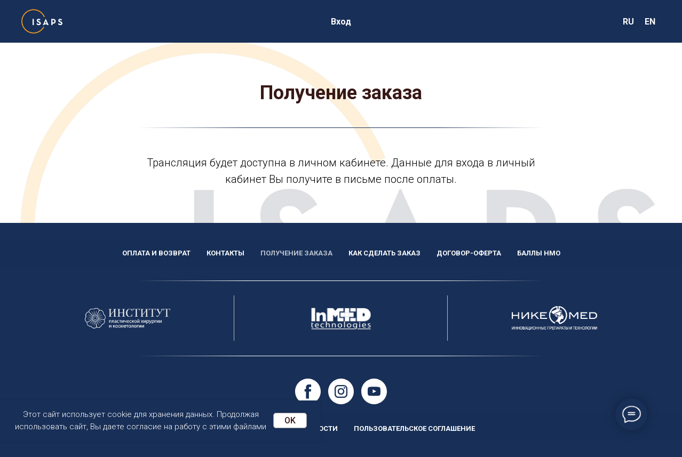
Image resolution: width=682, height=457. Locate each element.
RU (628, 22)
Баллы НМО (538, 253)
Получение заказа (296, 253)
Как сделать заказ (384, 253)
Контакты (225, 253)
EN (650, 22)
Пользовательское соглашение (414, 428)
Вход (341, 22)
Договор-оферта (469, 253)
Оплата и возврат (156, 253)
